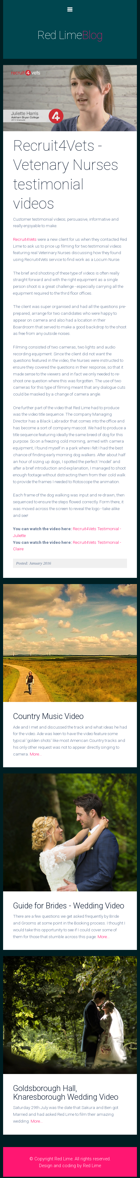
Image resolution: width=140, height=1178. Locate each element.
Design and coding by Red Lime (70, 1165)
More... (36, 753)
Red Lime (70, 35)
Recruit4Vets (25, 239)
